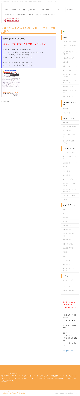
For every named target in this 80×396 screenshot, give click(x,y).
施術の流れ (66, 66)
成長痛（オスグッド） (68, 235)
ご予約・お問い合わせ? (69, 46)
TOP (6, 9)
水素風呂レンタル (68, 86)
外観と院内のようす (69, 58)
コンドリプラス (68, 97)
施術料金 (70, 9)
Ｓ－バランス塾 (68, 179)
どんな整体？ (67, 130)
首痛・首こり (67, 225)
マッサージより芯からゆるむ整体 (69, 190)
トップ (17, 373)
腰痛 (64, 209)
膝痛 (64, 256)
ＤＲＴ (30, 14)
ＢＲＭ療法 (66, 175)
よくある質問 (67, 70)
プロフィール (59, 9)
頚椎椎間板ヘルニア (69, 229)
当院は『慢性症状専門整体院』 (69, 75)
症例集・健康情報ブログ (69, 291)
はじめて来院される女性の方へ (47, 14)
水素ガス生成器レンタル (69, 91)
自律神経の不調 (68, 244)
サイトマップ (67, 286)
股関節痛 (66, 252)
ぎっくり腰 (66, 260)
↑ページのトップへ (7, 373)
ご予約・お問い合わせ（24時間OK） (24, 9)
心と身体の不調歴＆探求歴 (69, 142)
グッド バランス (16, 392)
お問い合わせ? (44, 376)
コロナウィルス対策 (69, 41)
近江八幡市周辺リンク (8, 381)
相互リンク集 (72, 378)
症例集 (65, 199)
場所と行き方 (9, 14)
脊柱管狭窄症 (67, 240)
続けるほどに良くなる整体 (69, 184)
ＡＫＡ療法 (66, 171)
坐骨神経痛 (66, 264)
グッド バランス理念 (69, 135)
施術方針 (66, 62)
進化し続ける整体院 (69, 126)
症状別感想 (66, 113)
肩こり (65, 213)
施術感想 (66, 108)
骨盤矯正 (66, 217)
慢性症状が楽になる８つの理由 (69, 81)
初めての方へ (46, 9)
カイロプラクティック (69, 157)
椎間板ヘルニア (68, 221)
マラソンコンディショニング (69, 269)
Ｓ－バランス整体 (68, 152)
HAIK (76, 393)
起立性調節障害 (68, 248)
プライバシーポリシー (69, 281)
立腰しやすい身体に (69, 195)
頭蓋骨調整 (21, 14)
